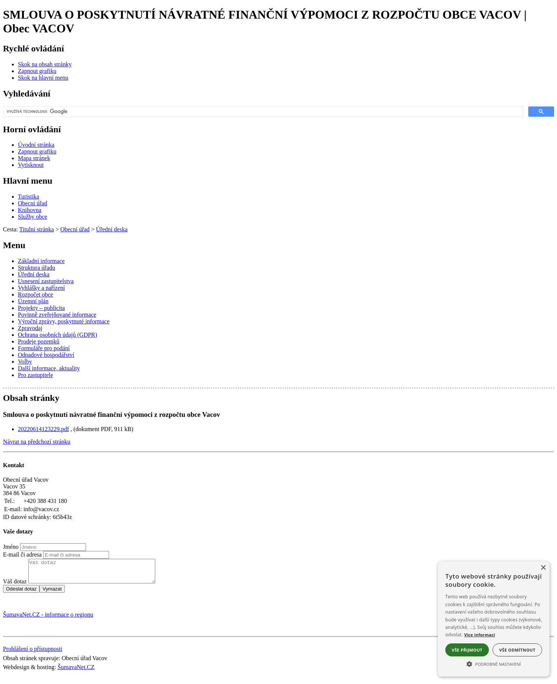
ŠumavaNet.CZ (76, 671)
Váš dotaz (15, 586)
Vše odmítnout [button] (517, 650)
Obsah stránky (31, 398)
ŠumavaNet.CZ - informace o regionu (48, 619)
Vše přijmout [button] (467, 650)
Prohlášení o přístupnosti (32, 653)
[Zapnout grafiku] (37, 71)
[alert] (494, 619)
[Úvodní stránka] (36, 145)
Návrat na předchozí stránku (36, 441)
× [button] (543, 568)
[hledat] (262, 111)
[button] (493, 663)
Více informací (479, 634)
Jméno (11, 547)
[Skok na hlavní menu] (43, 78)
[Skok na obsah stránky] (44, 64)
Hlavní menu (27, 181)
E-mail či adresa (22, 554)
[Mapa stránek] (34, 158)
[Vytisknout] (31, 165)
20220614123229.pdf (43, 429)
